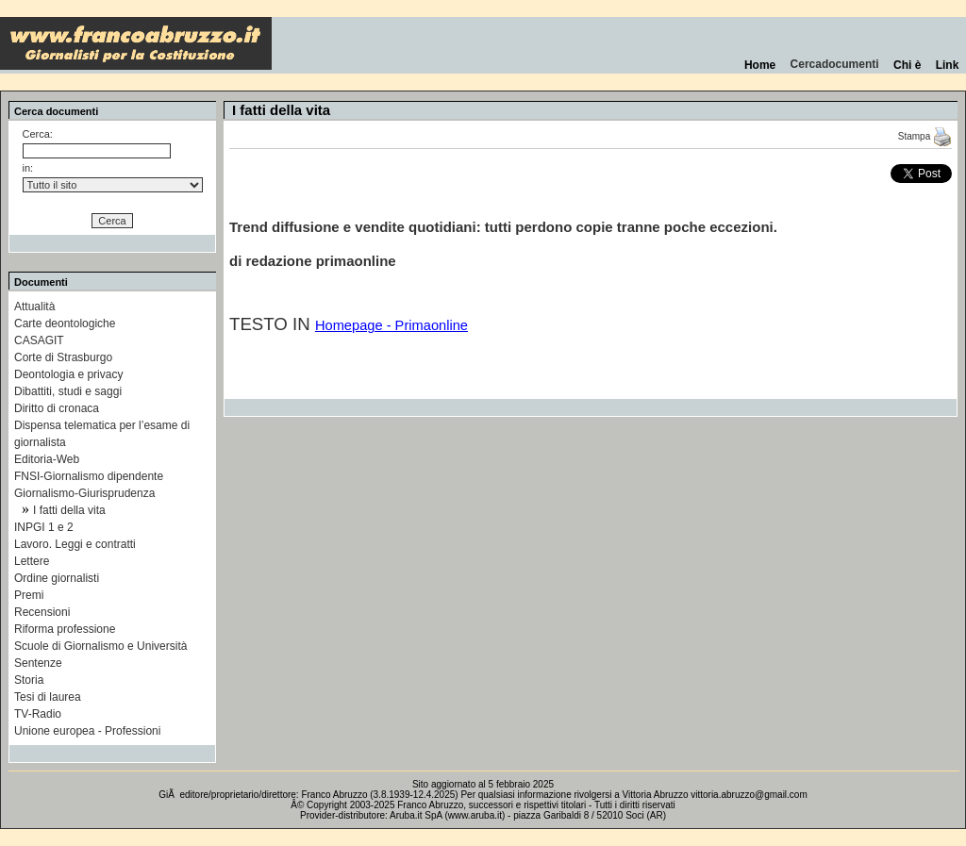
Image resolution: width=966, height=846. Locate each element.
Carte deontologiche (64, 323)
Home (760, 65)
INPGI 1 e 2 (44, 527)
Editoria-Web (46, 459)
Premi (28, 595)
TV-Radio (37, 714)
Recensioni (42, 612)
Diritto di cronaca (56, 408)
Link (947, 65)
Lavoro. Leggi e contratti (75, 544)
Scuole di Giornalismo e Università (100, 646)
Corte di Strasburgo (63, 357)
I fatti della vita (69, 510)
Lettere (31, 561)
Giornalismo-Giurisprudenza (84, 493)
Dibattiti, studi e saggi (68, 391)
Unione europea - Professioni (87, 731)
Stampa (925, 136)
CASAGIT (39, 340)
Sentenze (38, 663)
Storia (28, 680)
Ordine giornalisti (56, 578)
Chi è (907, 65)
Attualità (34, 306)
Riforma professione (64, 629)
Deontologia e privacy (68, 374)
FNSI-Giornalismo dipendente (88, 476)
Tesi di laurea (47, 697)
